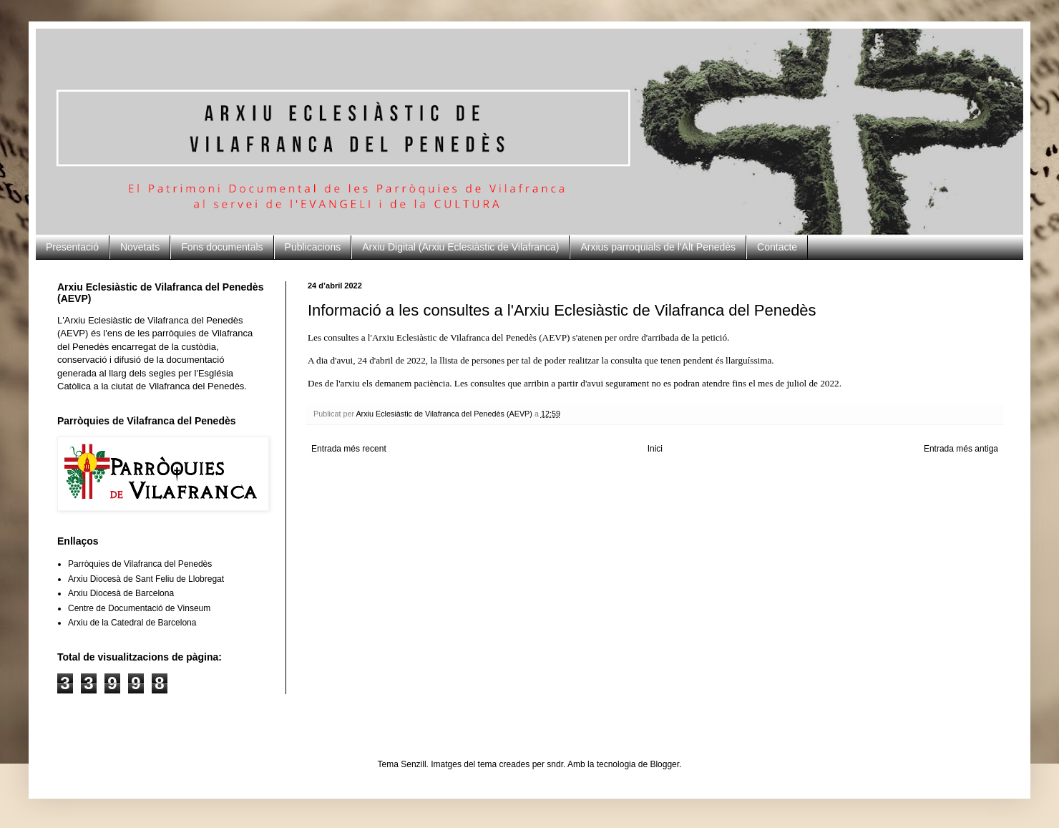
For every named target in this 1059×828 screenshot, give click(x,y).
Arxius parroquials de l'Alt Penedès (658, 247)
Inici (655, 449)
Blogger (664, 764)
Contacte (777, 247)
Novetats (140, 247)
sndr (555, 764)
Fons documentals (222, 247)
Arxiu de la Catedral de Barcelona (132, 623)
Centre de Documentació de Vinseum (139, 608)
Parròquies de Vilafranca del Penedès (140, 564)
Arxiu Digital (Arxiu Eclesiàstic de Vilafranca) (460, 247)
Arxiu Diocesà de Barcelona (121, 593)
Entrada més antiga (961, 449)
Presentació (72, 247)
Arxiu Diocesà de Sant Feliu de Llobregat (146, 579)
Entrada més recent (348, 449)
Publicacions (313, 247)
